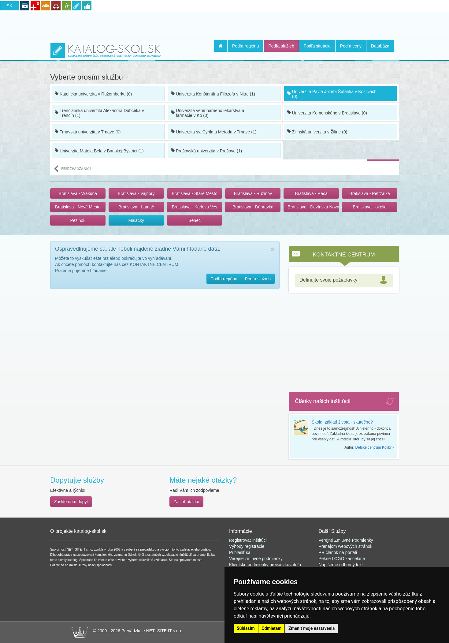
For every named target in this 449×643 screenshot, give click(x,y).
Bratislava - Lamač (136, 206)
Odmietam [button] (271, 628)
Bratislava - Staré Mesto (194, 193)
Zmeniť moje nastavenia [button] (311, 628)
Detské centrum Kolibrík (374, 447)
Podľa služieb (281, 45)
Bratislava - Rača (311, 193)
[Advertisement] (224, 25)
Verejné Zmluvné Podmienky (346, 540)
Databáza (380, 45)
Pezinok (78, 220)
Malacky (136, 220)
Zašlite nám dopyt (71, 501)
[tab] (344, 280)
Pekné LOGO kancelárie (342, 558)
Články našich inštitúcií (323, 401)
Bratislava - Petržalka (369, 193)
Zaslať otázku (186, 501)
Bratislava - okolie (370, 206)
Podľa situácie (317, 45)
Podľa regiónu (245, 45)
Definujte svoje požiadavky (328, 279)
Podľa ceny (351, 45)
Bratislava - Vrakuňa (78, 193)
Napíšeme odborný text (341, 564)
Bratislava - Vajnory (136, 193)
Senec (194, 220)
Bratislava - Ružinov (253, 193)
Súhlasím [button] (246, 628)
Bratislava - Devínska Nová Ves (313, 206)
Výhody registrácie (246, 546)
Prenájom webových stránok (346, 546)
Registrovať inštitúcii (248, 540)
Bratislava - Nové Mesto (78, 206)
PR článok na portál (337, 552)
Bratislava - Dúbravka (252, 206)
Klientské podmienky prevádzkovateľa (265, 564)
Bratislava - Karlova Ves (194, 206)
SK (10, 5)
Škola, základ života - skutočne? (342, 422)
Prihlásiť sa (239, 552)
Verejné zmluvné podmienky (256, 558)
